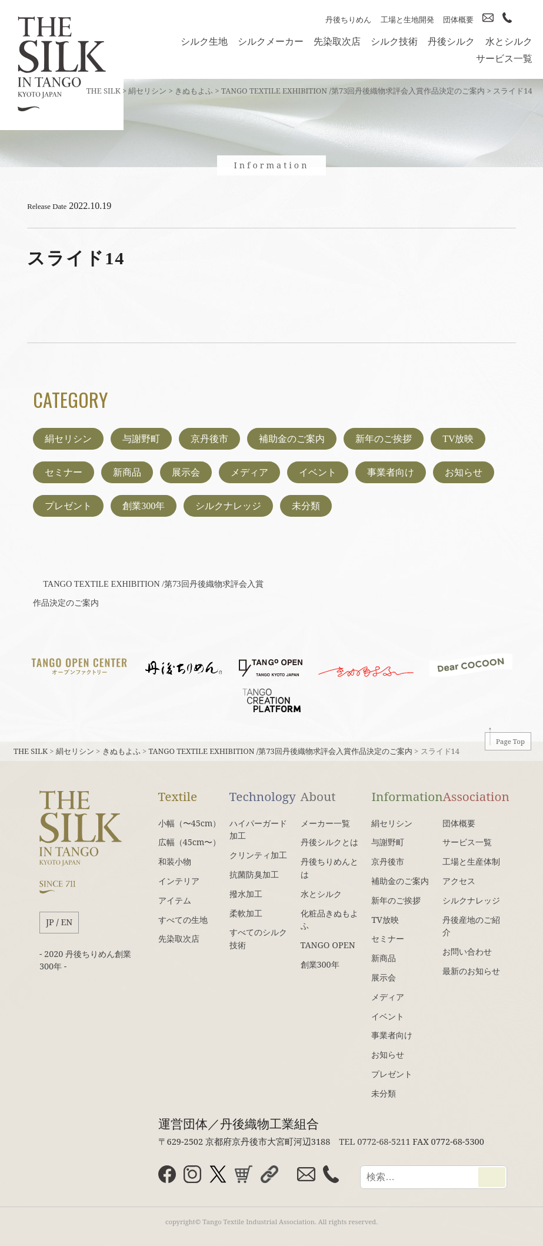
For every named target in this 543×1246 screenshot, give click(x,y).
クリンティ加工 (258, 854)
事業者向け (390, 472)
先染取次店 (337, 41)
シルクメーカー (271, 41)
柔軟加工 (245, 913)
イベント (318, 472)
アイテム (174, 900)
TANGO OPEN (328, 945)
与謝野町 (141, 439)
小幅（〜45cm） (189, 823)
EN (66, 922)
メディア (249, 472)
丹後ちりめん (348, 19)
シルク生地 (204, 41)
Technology (262, 796)
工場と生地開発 (407, 19)
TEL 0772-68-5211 (374, 1141)
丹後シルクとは (329, 842)
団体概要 (458, 19)
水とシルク (508, 41)
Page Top (510, 741)
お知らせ (463, 472)
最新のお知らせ (471, 970)
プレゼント (68, 506)
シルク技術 (394, 41)
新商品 (127, 472)
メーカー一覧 (325, 823)
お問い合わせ (467, 951)
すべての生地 (183, 919)
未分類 (306, 506)
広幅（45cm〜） (189, 842)
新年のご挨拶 (383, 439)
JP (50, 922)
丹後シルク (451, 41)
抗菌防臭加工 (254, 874)
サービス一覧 (504, 58)
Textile (177, 796)
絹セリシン (68, 439)
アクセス (458, 880)
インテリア (178, 880)
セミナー (63, 472)
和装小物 (174, 861)
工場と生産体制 (471, 861)
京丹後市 (209, 439)
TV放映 (458, 439)
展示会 (186, 472)
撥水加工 (245, 893)
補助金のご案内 (292, 439)
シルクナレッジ (228, 506)
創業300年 (143, 506)
